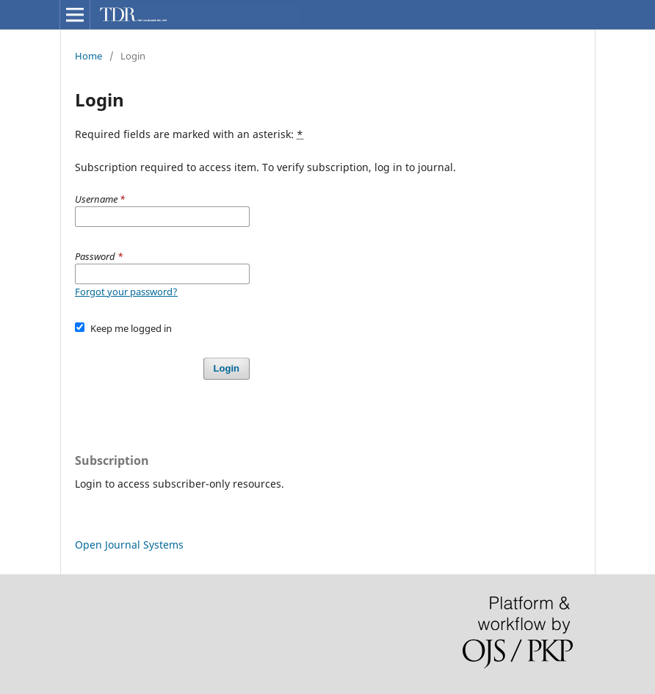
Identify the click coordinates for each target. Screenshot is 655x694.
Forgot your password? (126, 291)
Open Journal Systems (129, 545)
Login (226, 368)
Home (88, 55)
